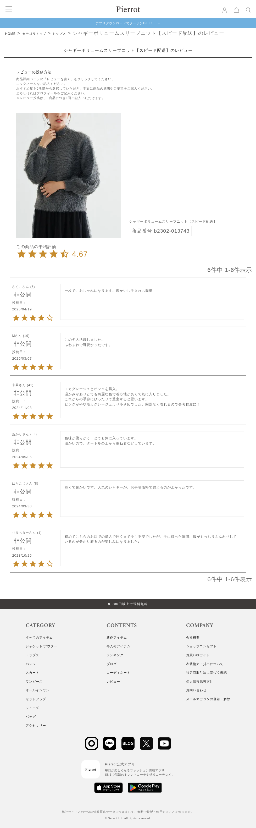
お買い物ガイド (198, 655)
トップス (59, 34)
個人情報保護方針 (199, 681)
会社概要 (193, 637)
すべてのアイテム (39, 637)
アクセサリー (36, 725)
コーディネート (118, 673)
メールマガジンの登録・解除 (208, 699)
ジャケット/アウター (41, 646)
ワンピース (34, 681)
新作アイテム (117, 637)
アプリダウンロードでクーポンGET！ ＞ (128, 23)
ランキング (115, 655)
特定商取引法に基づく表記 (206, 673)
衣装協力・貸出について (205, 664)
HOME (10, 34)
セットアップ (36, 699)
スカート (32, 673)
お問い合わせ (196, 690)
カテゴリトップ (34, 34)
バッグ (31, 717)
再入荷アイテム (118, 646)
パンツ (31, 664)
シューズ (32, 708)
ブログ (112, 664)
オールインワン (37, 690)
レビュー (113, 681)
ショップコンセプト (201, 646)
